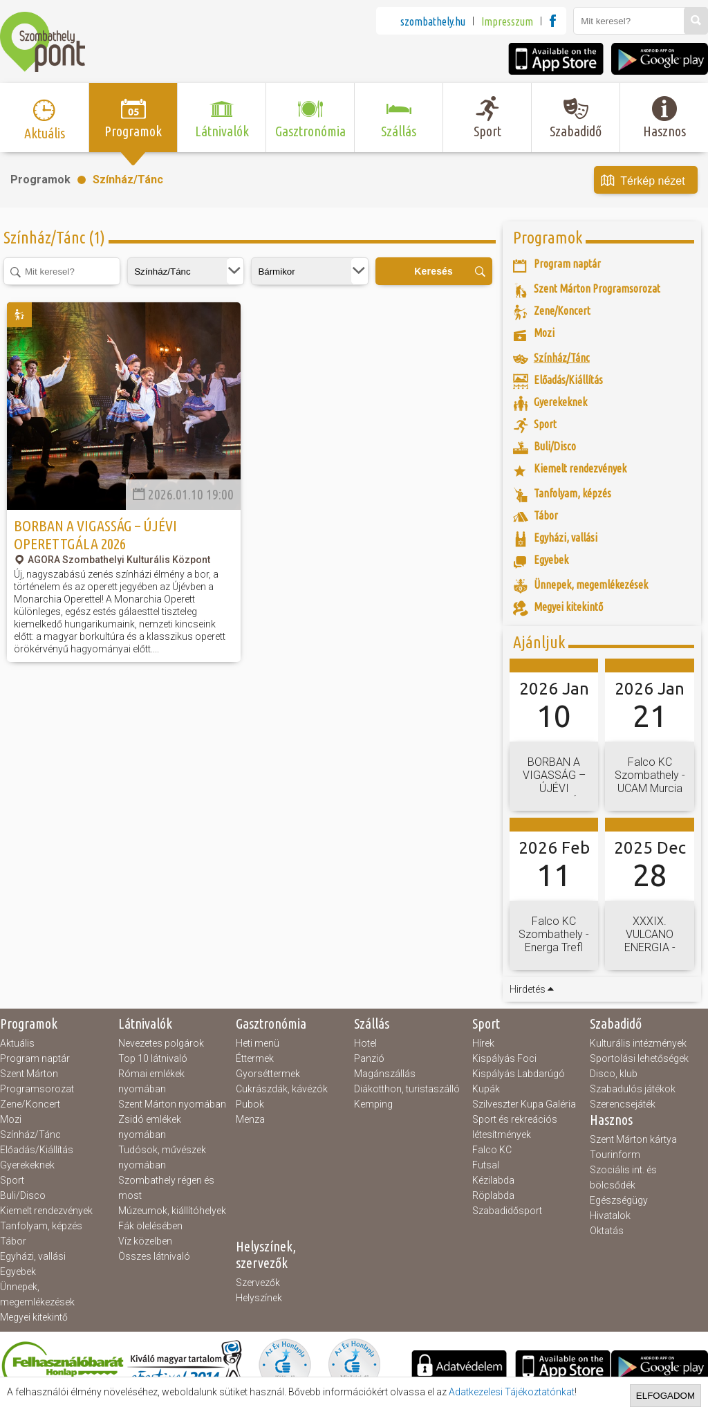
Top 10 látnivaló (152, 1058)
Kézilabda (493, 1180)
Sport (12, 1180)
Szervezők (258, 1282)
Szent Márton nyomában (172, 1104)
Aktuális (17, 1043)
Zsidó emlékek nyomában (149, 1127)
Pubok (250, 1104)
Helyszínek (259, 1297)
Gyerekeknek (27, 1164)
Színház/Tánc (128, 179)
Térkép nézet (643, 181)
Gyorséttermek (268, 1073)
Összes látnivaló (154, 1256)
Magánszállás (385, 1073)
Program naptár (35, 1058)
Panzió (369, 1058)
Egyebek (18, 1271)
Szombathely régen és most (166, 1188)
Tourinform (615, 1154)
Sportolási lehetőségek (639, 1058)
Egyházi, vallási (33, 1256)
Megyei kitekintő (34, 1317)
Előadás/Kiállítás (36, 1149)
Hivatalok (610, 1215)
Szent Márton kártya (633, 1139)
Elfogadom (665, 1395)
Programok (40, 179)
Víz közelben (145, 1241)
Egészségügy (619, 1200)
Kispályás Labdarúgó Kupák (518, 1081)
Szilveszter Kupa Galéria (524, 1104)
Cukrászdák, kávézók (282, 1088)
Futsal (485, 1164)
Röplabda (493, 1195)
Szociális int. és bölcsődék (623, 1177)
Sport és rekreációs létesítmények (514, 1127)
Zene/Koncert (30, 1104)
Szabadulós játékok (633, 1088)
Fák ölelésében (150, 1225)
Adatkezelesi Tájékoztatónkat (512, 1391)
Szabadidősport (507, 1210)
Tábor (13, 1241)
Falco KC (492, 1149)
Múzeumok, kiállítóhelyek (172, 1210)
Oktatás (607, 1230)
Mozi (10, 1119)
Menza (250, 1119)
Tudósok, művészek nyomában (162, 1157)
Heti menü (257, 1043)
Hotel (365, 1043)
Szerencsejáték (622, 1104)
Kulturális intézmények (638, 1043)
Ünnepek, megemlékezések (37, 1294)
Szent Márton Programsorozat (37, 1081)
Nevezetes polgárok (161, 1043)
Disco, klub (613, 1073)
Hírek (483, 1043)
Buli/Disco (23, 1195)
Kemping (373, 1104)
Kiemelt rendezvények (46, 1210)
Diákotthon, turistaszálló (407, 1088)
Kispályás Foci (504, 1058)
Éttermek (255, 1058)
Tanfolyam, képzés (41, 1225)
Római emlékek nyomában (151, 1081)
